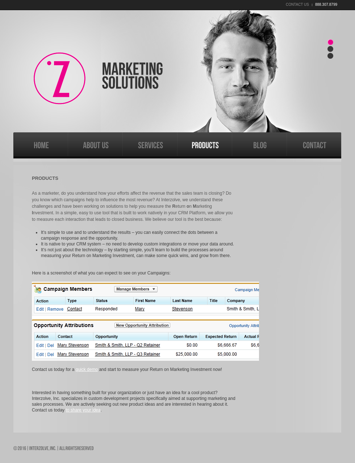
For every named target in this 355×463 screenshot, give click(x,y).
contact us (297, 5)
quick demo (87, 369)
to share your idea (83, 410)
